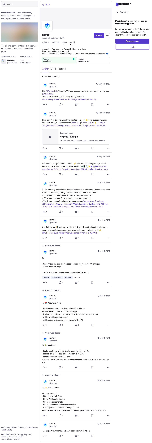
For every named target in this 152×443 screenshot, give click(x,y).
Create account (132, 41)
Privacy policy (7, 430)
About (16, 427)
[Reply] (44, 104)
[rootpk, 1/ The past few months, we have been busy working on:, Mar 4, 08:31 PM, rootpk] (76, 430)
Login (132, 47)
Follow (99, 35)
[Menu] (107, 35)
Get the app (19, 435)
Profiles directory (32, 427)
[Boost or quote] (60, 104)
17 (43, 44)
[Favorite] (77, 104)
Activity (45, 69)
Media (53, 69)
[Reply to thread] (44, 282)
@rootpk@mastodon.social (53, 38)
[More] (108, 104)
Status (22, 427)
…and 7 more (77, 277)
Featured (62, 69)
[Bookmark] (92, 104)
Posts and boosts (51, 77)
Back (46, 4)
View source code (15, 437)
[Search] (19, 4)
